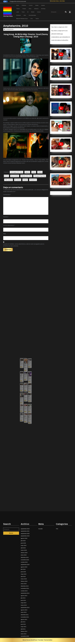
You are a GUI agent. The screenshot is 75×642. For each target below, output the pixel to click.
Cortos (30, 5)
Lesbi (17, 12)
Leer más (25, 379)
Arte (31, 18)
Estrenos (18, 15)
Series (36, 5)
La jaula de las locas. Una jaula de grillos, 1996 (25, 399)
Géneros (36, 8)
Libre (25, 15)
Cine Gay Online (8, 16)
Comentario (7, 194)
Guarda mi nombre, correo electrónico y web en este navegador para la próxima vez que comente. (23, 245)
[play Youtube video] (61, 54)
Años (30, 8)
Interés (43, 5)
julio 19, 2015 (27, 376)
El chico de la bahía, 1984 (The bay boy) (25, 381)
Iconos (39, 12)
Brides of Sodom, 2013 (24, 391)
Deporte (27, 172)
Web (4, 233)
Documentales (32, 15)
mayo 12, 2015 (25, 395)
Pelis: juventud (8, 179)
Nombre (6, 217)
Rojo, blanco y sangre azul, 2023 (59, 27)
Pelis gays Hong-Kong (39, 176)
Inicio (17, 5)
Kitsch (32, 12)
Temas (18, 8)
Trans (23, 12)
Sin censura (18, 179)
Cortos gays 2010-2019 (16, 172)
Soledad (25, 179)
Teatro (37, 18)
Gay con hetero (14, 176)
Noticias (43, 8)
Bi (27, 12)
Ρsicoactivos (33, 179)
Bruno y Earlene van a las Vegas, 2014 (25, 377)
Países (24, 8)
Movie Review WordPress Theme (32, 640)
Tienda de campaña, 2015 (27, 390)
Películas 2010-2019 (26, 176)
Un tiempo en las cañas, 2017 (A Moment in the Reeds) (24, 381)
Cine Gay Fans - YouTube (57, 1)
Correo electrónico (9, 225)
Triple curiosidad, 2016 (27, 386)
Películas (24, 5)
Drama (33, 172)
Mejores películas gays (22, 18)
